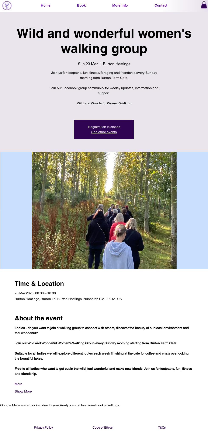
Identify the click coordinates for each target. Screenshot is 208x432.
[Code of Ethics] (102, 427)
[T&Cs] (162, 427)
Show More (23, 391)
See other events (104, 132)
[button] (81, 5)
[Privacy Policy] (43, 427)
